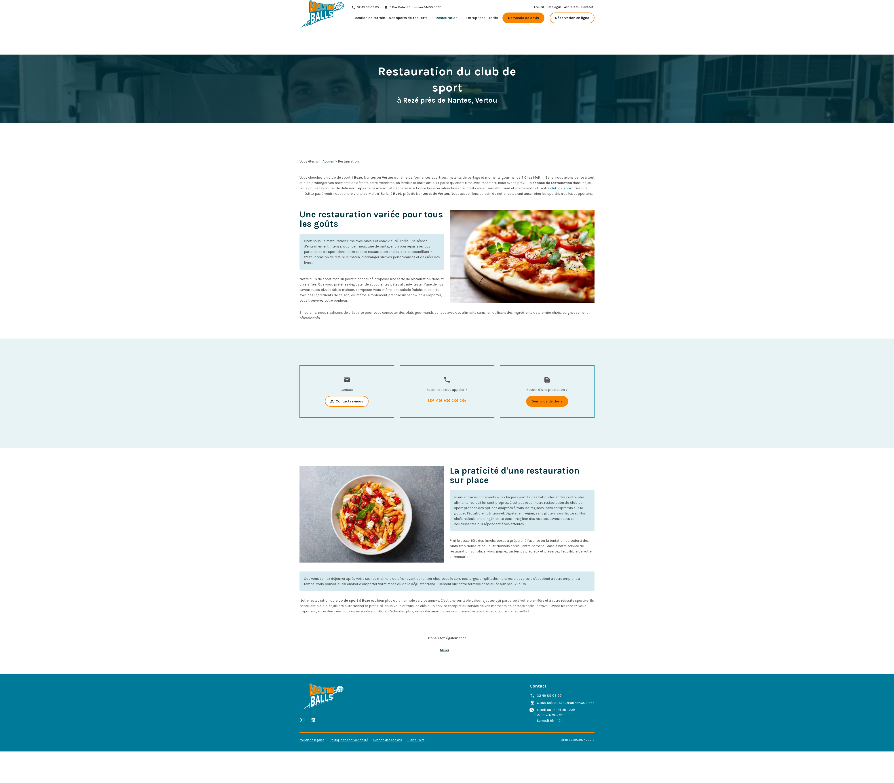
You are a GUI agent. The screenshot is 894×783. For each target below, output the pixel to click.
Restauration (447, 20)
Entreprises (475, 20)
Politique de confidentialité (349, 713)
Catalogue (553, 9)
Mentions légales (311, 713)
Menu (444, 624)
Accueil (539, 9)
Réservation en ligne (572, 20)
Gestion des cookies (387, 713)
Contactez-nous (346, 375)
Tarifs (493, 20)
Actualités (571, 9)
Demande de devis (523, 20)
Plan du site (415, 713)
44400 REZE (415, 9)
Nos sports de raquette (408, 20)
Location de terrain (369, 20)
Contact (587, 9)
